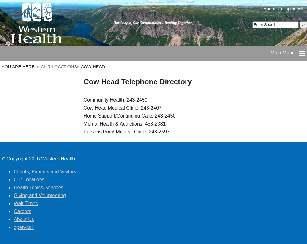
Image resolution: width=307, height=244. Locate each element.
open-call (294, 8)
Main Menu (283, 52)
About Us (272, 8)
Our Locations (59, 66)
